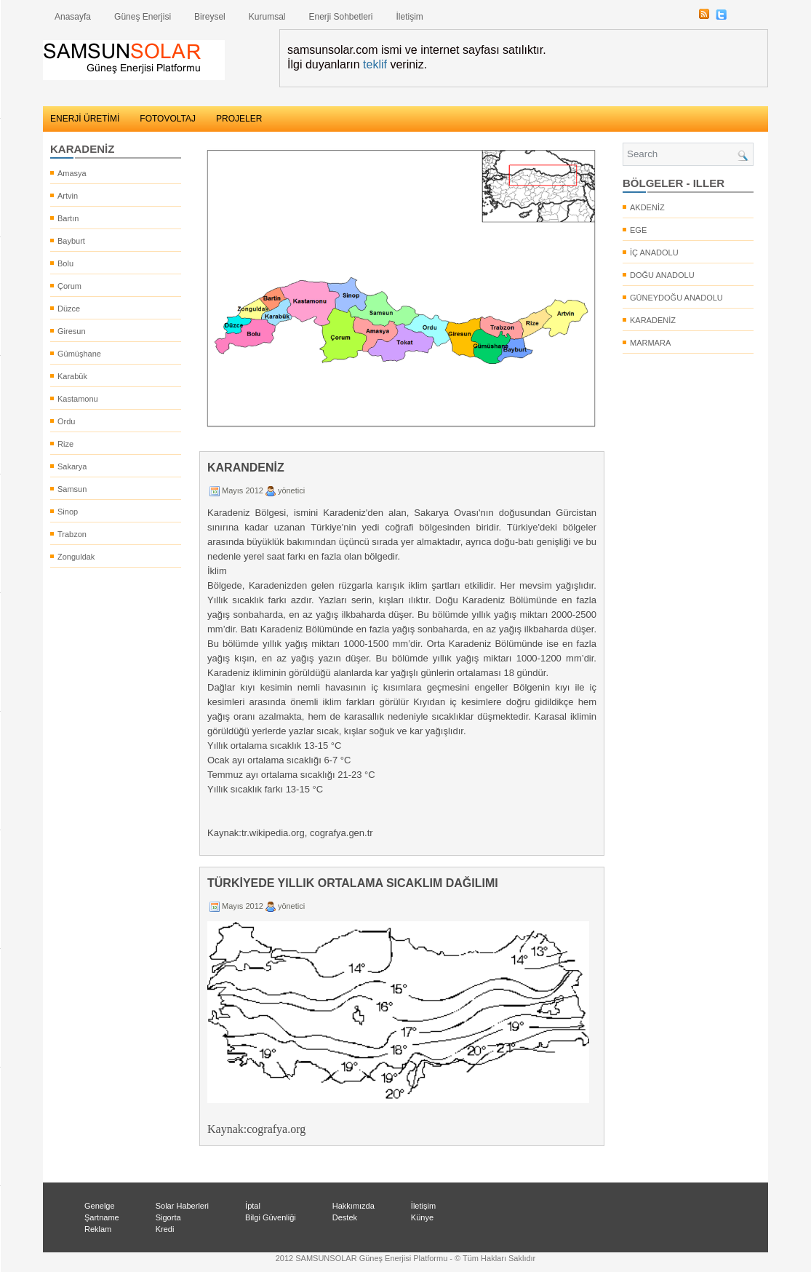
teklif (375, 64)
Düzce (68, 308)
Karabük (72, 376)
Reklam (97, 1229)
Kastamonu (77, 398)
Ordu (66, 421)
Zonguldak (76, 556)
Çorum (69, 286)
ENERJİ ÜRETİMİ (84, 119)
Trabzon (72, 534)
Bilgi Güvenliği (270, 1217)
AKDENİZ (647, 207)
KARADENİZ (653, 320)
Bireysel (209, 17)
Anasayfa (73, 17)
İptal (252, 1205)
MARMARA (650, 342)
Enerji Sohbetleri (340, 17)
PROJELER (239, 119)
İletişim (409, 17)
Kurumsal (267, 17)
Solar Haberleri (182, 1205)
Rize (65, 444)
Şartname (101, 1217)
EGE (638, 230)
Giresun (71, 331)
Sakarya (72, 466)
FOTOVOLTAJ (168, 119)
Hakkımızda (353, 1205)
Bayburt (71, 240)
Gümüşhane (79, 353)
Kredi (165, 1229)
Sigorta (168, 1217)
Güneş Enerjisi (142, 17)
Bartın (68, 218)
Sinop (67, 511)
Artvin (67, 195)
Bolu (65, 263)
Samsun (72, 489)
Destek (344, 1217)
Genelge (99, 1205)
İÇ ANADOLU (654, 252)
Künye (422, 1217)
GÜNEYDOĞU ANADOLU (676, 297)
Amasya (72, 173)
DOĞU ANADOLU (662, 275)
